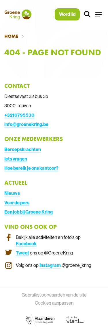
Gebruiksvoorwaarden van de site (54, 295)
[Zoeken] (87, 14)
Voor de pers (16, 202)
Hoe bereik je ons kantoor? (31, 168)
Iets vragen (15, 159)
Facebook (26, 243)
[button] (98, 14)
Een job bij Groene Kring (28, 212)
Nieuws (12, 193)
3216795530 (20, 115)
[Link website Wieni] (75, 319)
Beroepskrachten (22, 149)
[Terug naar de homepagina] (18, 14)
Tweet (22, 253)
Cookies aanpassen (54, 303)
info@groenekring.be (26, 124)
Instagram (50, 265)
